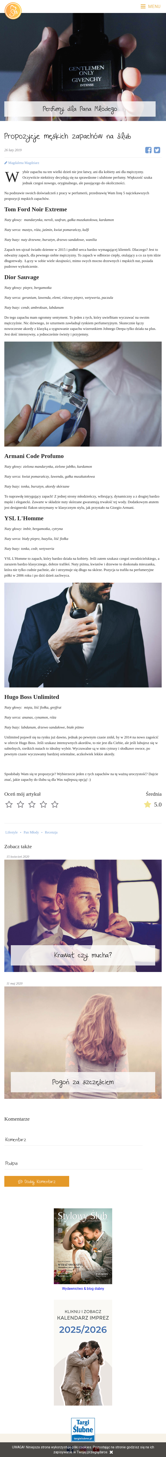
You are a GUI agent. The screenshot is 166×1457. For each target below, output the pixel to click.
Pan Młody (31, 832)
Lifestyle (11, 832)
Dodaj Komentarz (37, 1182)
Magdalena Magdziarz (21, 163)
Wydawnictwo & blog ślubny (83, 1289)
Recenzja (51, 832)
